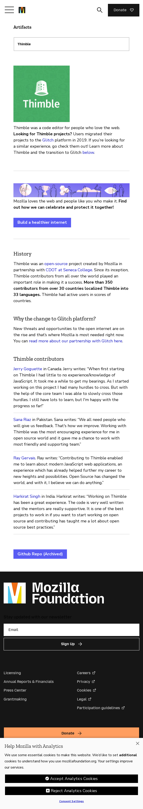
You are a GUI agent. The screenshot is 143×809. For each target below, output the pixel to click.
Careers (84, 673)
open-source (56, 263)
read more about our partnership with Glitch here (75, 341)
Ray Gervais (24, 458)
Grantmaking (15, 699)
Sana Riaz (22, 419)
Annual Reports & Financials (29, 681)
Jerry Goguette (27, 369)
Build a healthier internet (42, 222)
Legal (82, 699)
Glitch (48, 140)
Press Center (15, 690)
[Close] (137, 744)
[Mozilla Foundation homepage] (22, 10)
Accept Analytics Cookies (74, 780)
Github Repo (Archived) (40, 554)
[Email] (71, 630)
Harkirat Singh (26, 496)
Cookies (84, 690)
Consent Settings (71, 802)
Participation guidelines (98, 708)
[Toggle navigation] (9, 10)
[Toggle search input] (99, 10)
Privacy (83, 681)
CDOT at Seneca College (69, 270)
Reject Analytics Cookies (74, 792)
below (88, 152)
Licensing (12, 673)
